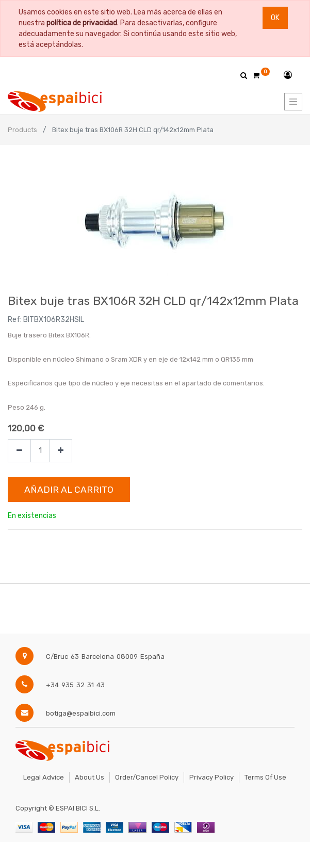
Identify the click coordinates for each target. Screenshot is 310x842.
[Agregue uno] (60, 450)
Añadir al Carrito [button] (68, 489)
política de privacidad (81, 23)
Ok (275, 17)
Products (22, 130)
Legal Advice (43, 777)
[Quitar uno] (19, 450)
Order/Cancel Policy (146, 777)
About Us (89, 777)
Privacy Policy (211, 777)
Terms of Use (265, 777)
